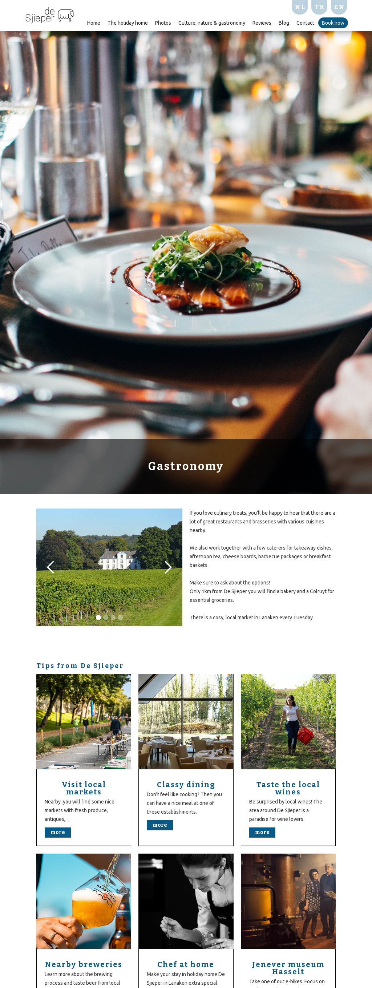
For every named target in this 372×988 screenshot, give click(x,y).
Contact (305, 23)
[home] (49, 14)
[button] (50, 567)
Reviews (261, 23)
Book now (333, 23)
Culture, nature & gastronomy (211, 23)
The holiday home (128, 23)
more (57, 832)
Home (93, 23)
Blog (284, 23)
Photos (163, 23)
